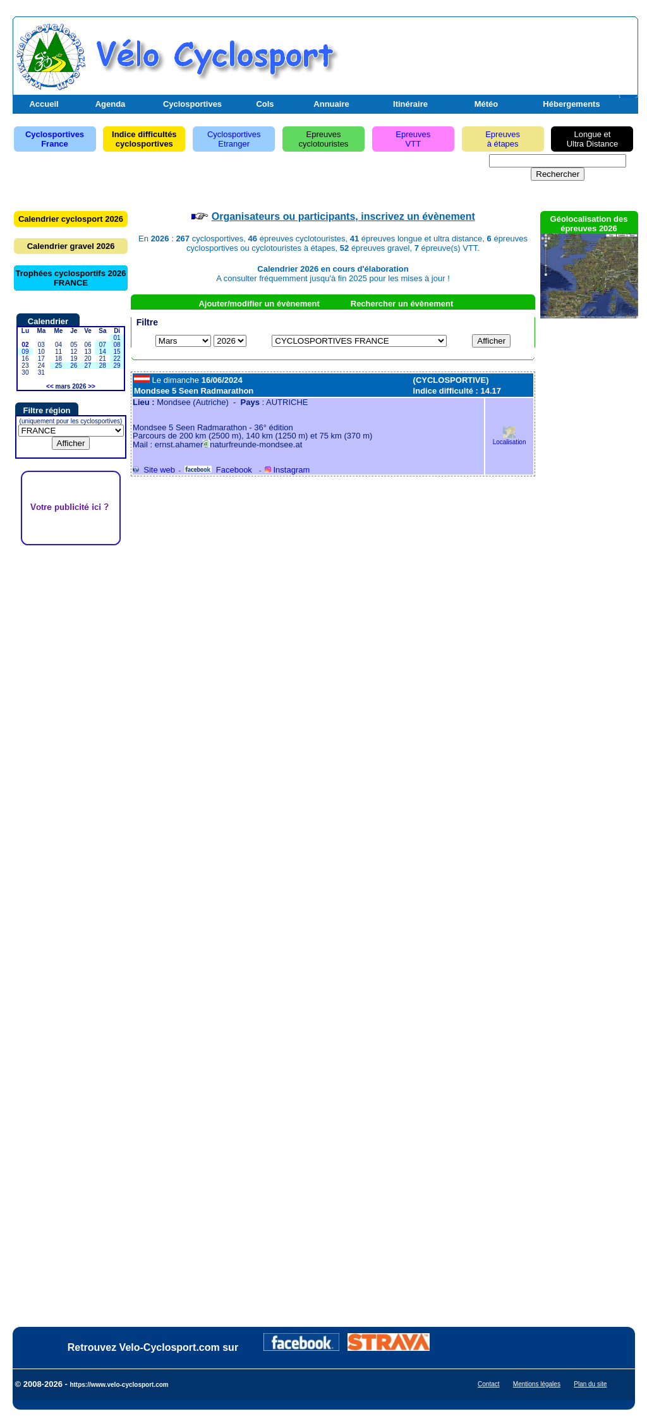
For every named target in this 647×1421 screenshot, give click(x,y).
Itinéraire (410, 104)
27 (87, 365)
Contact (488, 1384)
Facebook (218, 470)
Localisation (509, 438)
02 (24, 344)
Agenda (110, 104)
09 (24, 351)
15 (117, 351)
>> (91, 386)
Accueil (43, 104)
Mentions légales (536, 1384)
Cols (265, 104)
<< (50, 386)
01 (117, 337)
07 (102, 344)
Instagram (287, 470)
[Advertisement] (487, 52)
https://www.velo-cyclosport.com (119, 1384)
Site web (154, 470)
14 (102, 351)
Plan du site (590, 1384)
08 (117, 344)
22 (117, 358)
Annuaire (331, 104)
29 (117, 365)
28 (102, 365)
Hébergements (571, 104)
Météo (487, 104)
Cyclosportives (192, 104)
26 (73, 365)
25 (58, 365)
